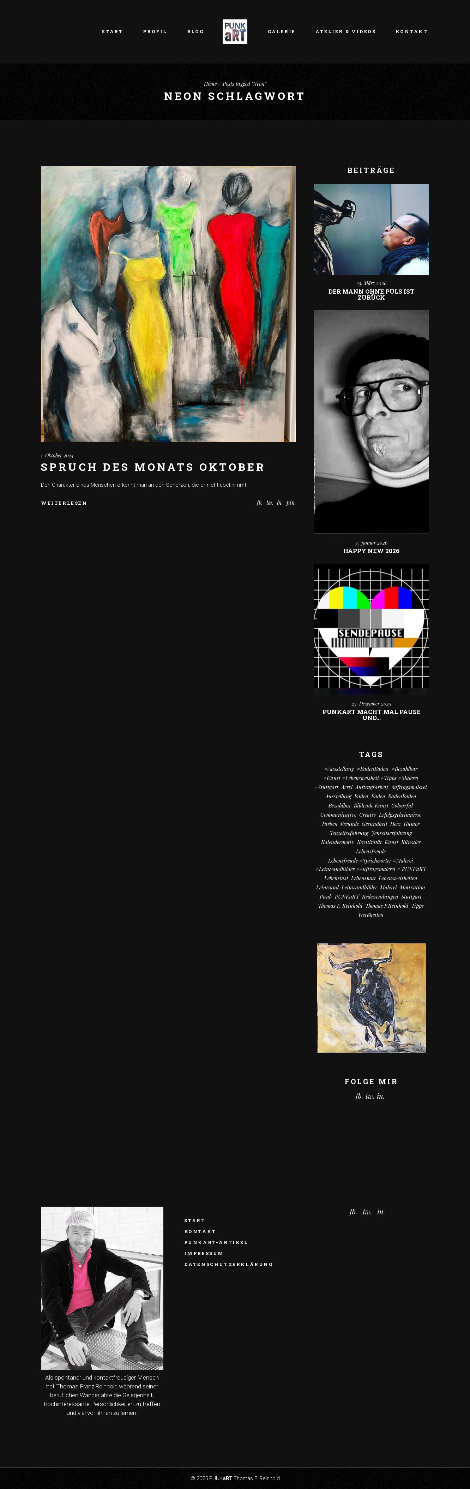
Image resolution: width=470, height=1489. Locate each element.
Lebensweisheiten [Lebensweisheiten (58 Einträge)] (398, 878)
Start (195, 1220)
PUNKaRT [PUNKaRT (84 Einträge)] (347, 896)
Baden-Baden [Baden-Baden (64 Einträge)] (369, 796)
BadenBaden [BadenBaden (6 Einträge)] (402, 796)
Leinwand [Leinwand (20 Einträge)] (327, 887)
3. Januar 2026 (371, 542)
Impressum (204, 1253)
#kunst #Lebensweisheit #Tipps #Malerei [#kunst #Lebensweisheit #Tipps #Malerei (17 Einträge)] (370, 777)
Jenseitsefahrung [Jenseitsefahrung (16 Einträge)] (349, 832)
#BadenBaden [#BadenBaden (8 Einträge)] (372, 768)
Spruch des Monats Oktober (153, 467)
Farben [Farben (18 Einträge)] (330, 823)
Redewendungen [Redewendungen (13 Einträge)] (380, 896)
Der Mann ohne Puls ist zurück (372, 294)
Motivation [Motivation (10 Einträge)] (412, 887)
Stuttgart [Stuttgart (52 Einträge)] (411, 896)
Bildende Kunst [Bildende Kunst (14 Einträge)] (371, 805)
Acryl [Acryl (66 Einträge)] (346, 787)
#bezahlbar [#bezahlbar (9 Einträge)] (404, 768)
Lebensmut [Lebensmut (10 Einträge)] (363, 878)
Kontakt (200, 1231)
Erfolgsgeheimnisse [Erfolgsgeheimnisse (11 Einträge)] (400, 814)
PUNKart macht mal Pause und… (372, 715)
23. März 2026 (371, 283)
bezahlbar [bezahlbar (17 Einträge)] (340, 805)
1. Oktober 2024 (57, 455)
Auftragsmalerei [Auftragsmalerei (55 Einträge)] (409, 787)
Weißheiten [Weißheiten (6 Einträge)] (371, 914)
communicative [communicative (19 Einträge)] (338, 814)
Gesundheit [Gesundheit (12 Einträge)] (374, 823)
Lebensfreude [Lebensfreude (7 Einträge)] (371, 851)
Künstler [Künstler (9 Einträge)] (411, 842)
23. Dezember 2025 (371, 703)
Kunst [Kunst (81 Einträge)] (391, 842)
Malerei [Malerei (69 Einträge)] (388, 887)
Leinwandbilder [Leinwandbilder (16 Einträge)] (359, 887)
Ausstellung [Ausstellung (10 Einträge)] (338, 796)
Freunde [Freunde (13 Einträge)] (350, 823)
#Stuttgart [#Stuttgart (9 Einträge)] (326, 787)
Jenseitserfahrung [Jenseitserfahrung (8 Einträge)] (391, 832)
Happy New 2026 (371, 551)
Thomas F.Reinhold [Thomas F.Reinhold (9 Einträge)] (386, 905)
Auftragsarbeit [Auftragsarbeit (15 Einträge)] (371, 787)
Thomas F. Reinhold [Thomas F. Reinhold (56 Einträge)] (340, 905)
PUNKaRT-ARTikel (216, 1242)
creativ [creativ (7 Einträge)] (367, 814)
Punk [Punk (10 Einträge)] (326, 896)
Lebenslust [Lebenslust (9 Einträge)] (336, 878)
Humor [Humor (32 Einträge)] (412, 823)
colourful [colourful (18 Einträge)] (402, 805)
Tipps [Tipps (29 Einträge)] (417, 905)
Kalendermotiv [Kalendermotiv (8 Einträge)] (337, 842)
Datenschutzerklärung (228, 1264)
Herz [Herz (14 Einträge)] (395, 823)
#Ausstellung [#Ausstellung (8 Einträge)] (339, 768)
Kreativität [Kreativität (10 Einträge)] (369, 842)
